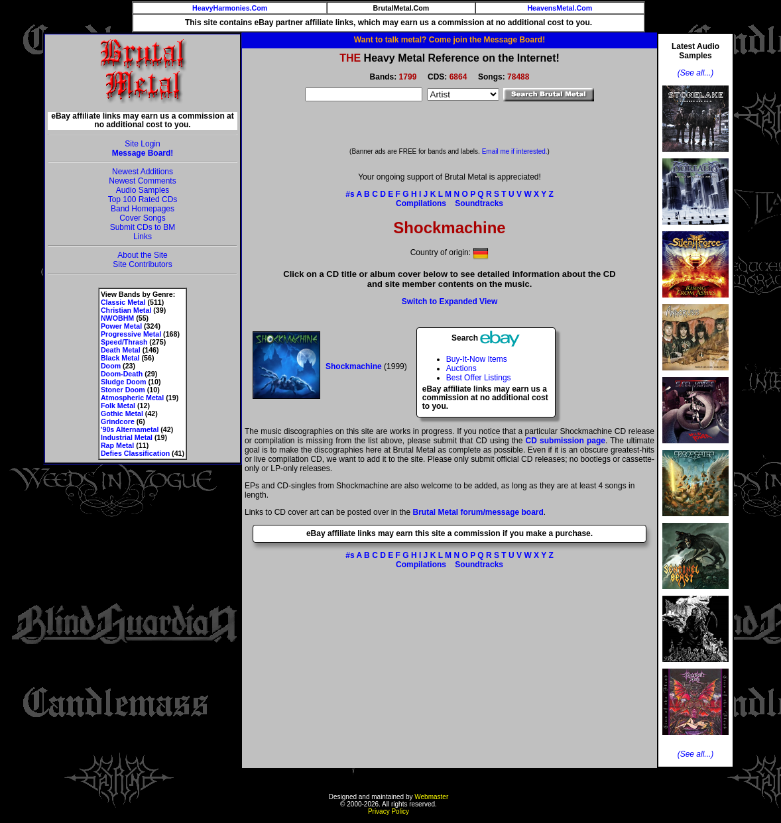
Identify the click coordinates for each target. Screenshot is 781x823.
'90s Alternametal (129, 429)
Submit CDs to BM (143, 227)
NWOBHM (117, 318)
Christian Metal (126, 310)
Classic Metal (123, 302)
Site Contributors (142, 264)
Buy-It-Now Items (476, 359)
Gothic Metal (122, 413)
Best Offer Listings (478, 377)
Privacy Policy (388, 811)
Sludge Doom (124, 382)
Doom (111, 366)
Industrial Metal (126, 437)
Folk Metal (118, 406)
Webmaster (431, 796)
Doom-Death (122, 374)
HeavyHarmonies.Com (229, 8)
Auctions (461, 368)
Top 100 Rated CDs (143, 199)
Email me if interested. (515, 151)
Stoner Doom (123, 390)
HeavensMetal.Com (559, 8)
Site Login (142, 143)
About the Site (142, 255)
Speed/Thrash (124, 342)
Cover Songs (142, 218)
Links (142, 236)
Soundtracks (479, 203)
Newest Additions (142, 171)
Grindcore (118, 421)
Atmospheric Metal (132, 398)
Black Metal (120, 358)
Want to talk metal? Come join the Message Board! (449, 39)
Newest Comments (142, 181)
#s (349, 194)
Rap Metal (117, 445)
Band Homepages (142, 208)
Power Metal (121, 326)
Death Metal (121, 350)
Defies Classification (135, 453)
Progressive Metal (131, 334)
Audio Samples (143, 190)
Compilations (421, 203)
